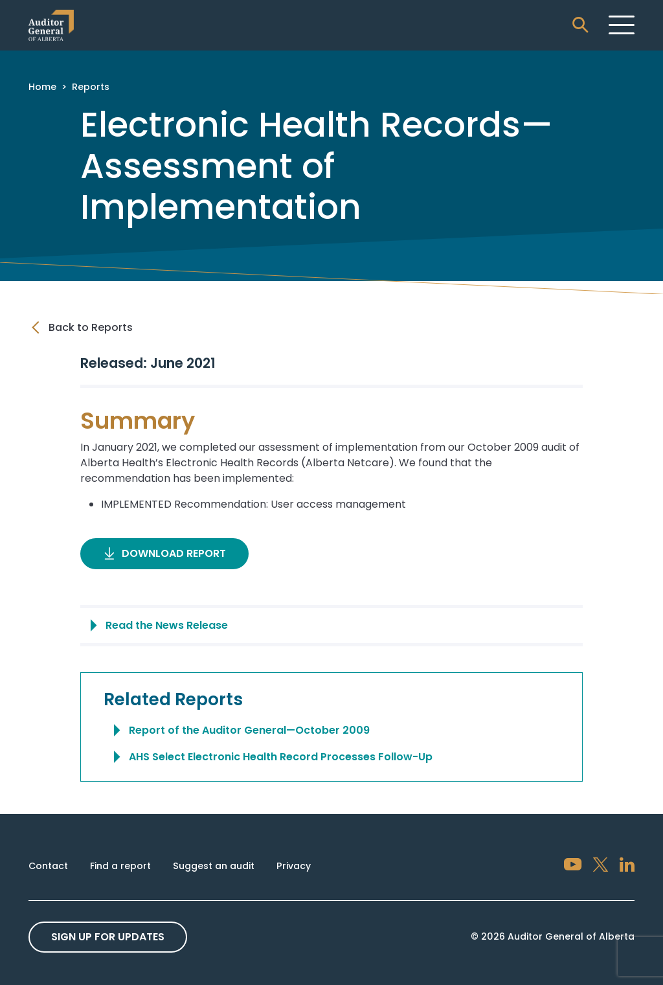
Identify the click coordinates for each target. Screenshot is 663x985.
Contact (48, 865)
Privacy (293, 865)
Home (42, 86)
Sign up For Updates (107, 936)
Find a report (120, 865)
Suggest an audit (213, 865)
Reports (90, 86)
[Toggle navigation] (622, 25)
